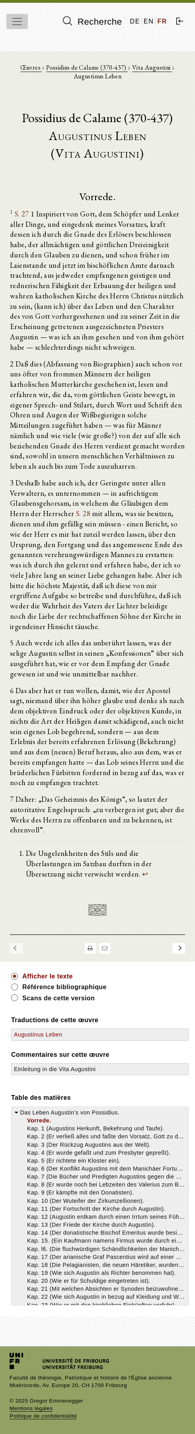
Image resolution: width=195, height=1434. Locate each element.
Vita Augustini (152, 67)
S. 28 (83, 513)
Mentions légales (31, 1408)
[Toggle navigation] (17, 21)
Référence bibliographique (64, 987)
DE (135, 21)
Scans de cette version (58, 998)
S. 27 (22, 213)
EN (149, 21)
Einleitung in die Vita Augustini (55, 1069)
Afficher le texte (47, 976)
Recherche (92, 21)
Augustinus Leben (38, 1034)
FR (162, 21)
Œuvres (31, 67)
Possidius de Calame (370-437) (87, 67)
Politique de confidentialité (43, 1416)
